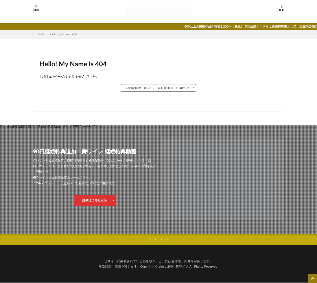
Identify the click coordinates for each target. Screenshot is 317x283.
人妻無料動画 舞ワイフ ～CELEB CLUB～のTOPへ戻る (158, 87)
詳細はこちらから (94, 200)
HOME (39, 34)
